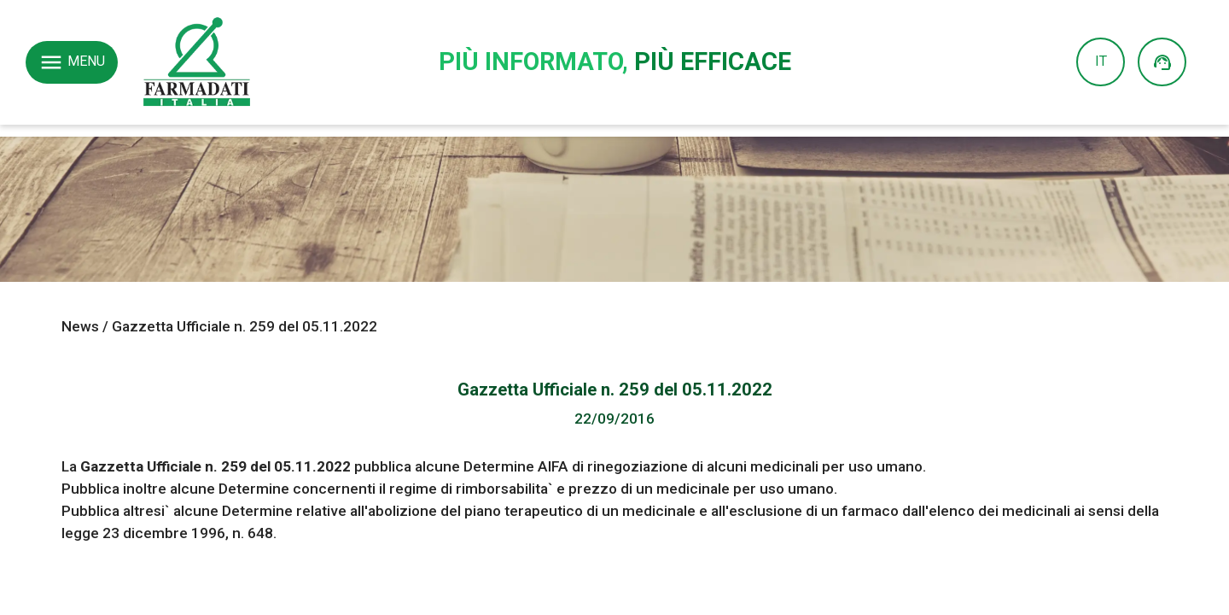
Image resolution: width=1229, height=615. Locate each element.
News (80, 326)
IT (1100, 61)
